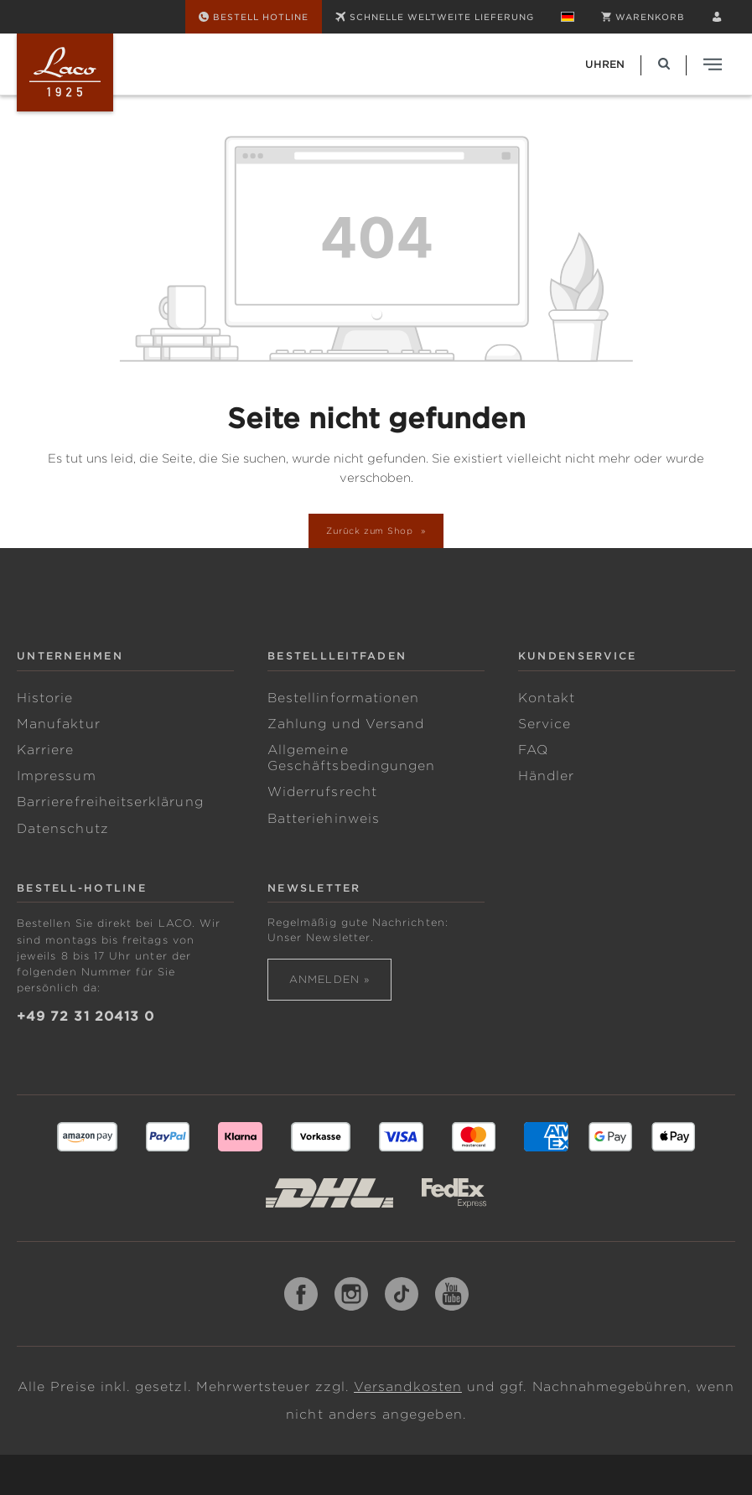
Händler (546, 776)
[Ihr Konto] (716, 17)
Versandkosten (408, 1386)
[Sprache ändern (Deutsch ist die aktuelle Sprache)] (567, 17)
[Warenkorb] (643, 17)
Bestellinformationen (343, 698)
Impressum (56, 776)
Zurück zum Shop (371, 530)
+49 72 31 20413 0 (85, 1016)
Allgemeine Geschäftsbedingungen (351, 757)
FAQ (533, 750)
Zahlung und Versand (345, 724)
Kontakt (546, 698)
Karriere (46, 750)
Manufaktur (59, 724)
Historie (45, 698)
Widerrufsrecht (322, 791)
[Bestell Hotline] (253, 17)
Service (544, 724)
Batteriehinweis (323, 818)
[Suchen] (664, 64)
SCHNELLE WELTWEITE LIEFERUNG (434, 17)
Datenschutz (63, 828)
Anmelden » (329, 979)
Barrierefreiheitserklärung (110, 802)
